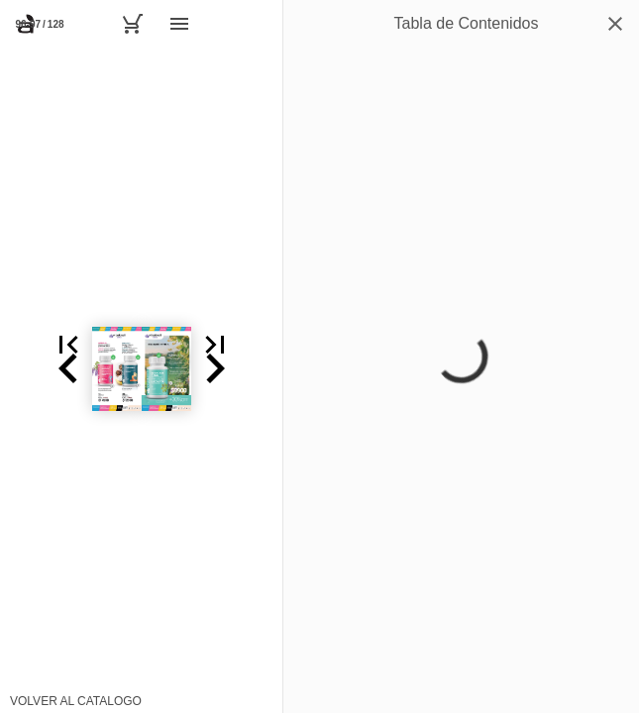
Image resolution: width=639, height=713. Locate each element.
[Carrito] (132, 24)
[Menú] (179, 24)
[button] (24, 368)
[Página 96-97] (39, 24)
